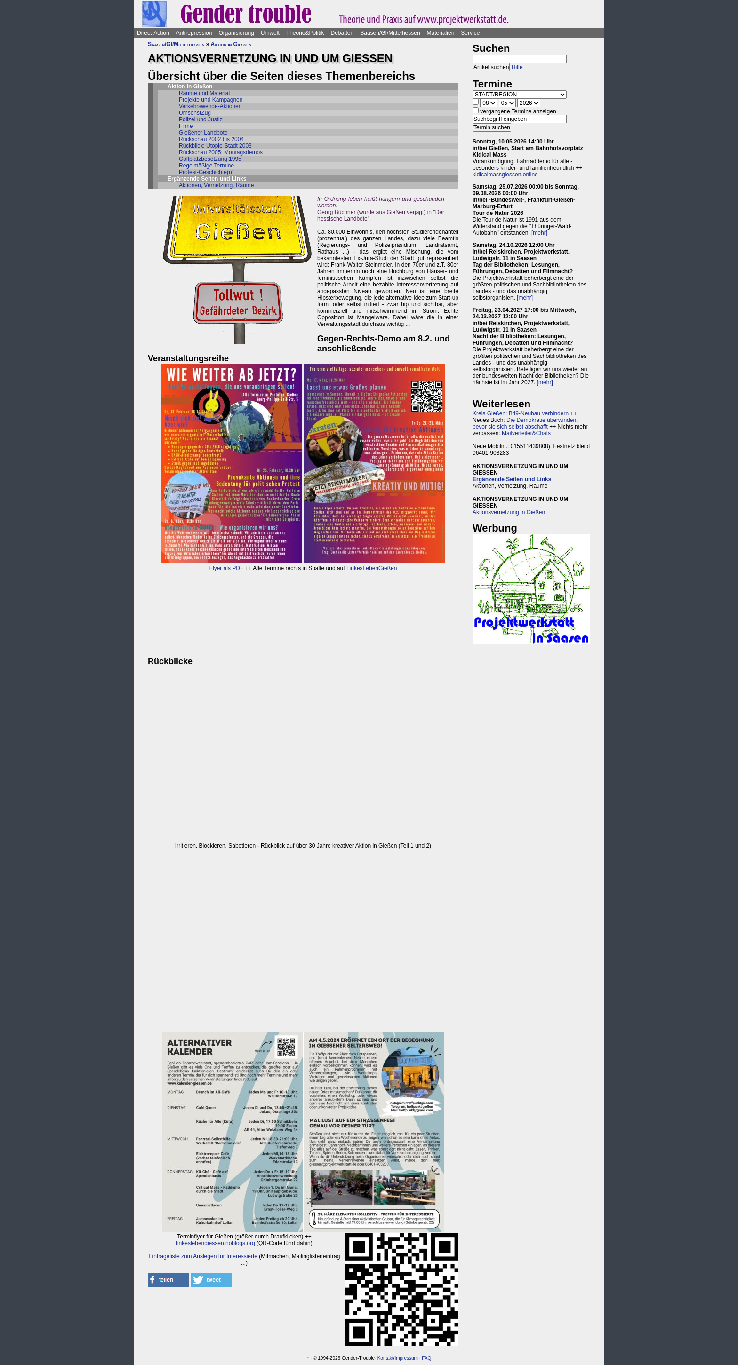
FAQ (426, 1358)
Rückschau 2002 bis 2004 (211, 139)
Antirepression (194, 33)
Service (470, 33)
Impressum (405, 1358)
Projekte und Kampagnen (210, 99)
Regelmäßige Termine (206, 165)
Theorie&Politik (305, 33)
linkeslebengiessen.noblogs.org (215, 1243)
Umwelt (270, 33)
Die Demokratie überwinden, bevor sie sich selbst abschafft (525, 423)
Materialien (441, 33)
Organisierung (236, 33)
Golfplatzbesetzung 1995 (210, 159)
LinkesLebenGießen (371, 568)
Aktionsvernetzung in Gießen (509, 512)
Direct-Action (153, 33)
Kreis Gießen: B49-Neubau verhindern (521, 413)
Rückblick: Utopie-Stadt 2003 (215, 146)
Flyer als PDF (226, 568)
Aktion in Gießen (230, 44)
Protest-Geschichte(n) (206, 172)
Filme (186, 126)
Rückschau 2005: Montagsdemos (221, 152)
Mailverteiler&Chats (526, 433)
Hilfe (517, 67)
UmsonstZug (195, 113)
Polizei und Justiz (201, 119)
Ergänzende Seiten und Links (512, 479)
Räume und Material (204, 93)
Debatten (342, 33)
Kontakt (385, 1358)
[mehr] (539, 233)
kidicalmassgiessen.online (505, 174)
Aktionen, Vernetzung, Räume (216, 185)
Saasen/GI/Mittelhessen (390, 33)
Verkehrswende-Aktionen (210, 106)
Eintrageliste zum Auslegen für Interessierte (203, 1256)
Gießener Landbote (203, 132)
